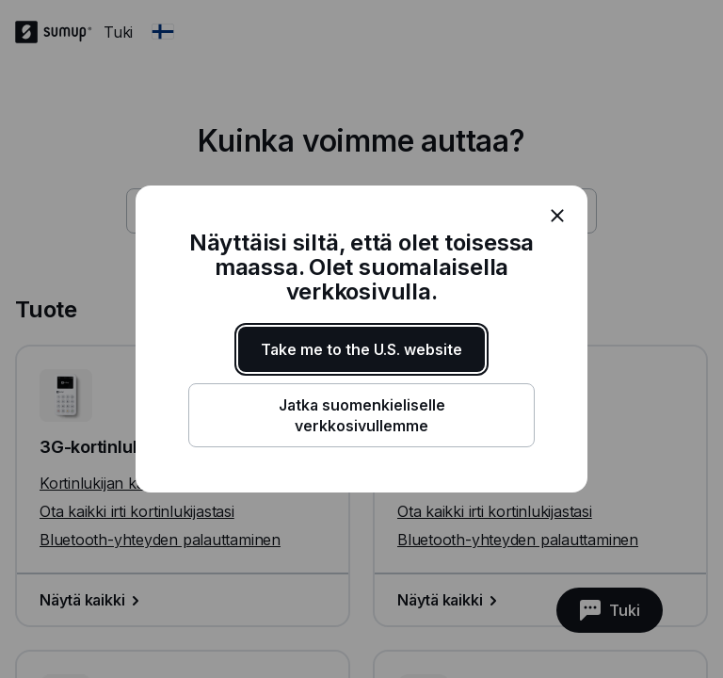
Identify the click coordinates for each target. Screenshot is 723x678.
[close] (557, 215)
